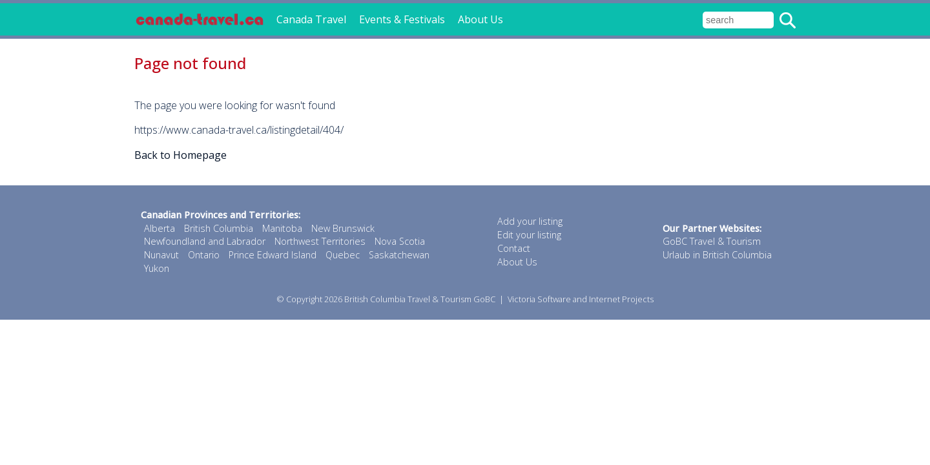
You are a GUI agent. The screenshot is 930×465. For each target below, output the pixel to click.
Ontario (204, 255)
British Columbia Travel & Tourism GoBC (419, 299)
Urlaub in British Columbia (717, 255)
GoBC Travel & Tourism (712, 241)
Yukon (156, 268)
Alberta (159, 228)
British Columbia (218, 228)
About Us (480, 19)
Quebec (343, 255)
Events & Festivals (402, 19)
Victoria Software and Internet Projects (581, 299)
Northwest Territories (320, 241)
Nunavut (161, 255)
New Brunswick (343, 228)
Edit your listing (529, 235)
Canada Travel (311, 19)
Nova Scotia (400, 241)
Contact (513, 248)
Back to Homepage (180, 155)
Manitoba (282, 228)
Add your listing (530, 221)
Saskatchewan (399, 255)
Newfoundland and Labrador (204, 241)
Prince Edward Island (272, 255)
